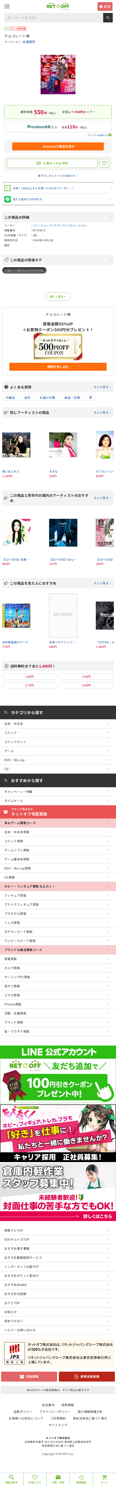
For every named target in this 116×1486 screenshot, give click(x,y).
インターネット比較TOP (21, 1266)
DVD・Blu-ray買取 (17, 868)
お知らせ (10, 1312)
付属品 (10, 397)
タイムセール (13, 800)
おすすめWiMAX (15, 1285)
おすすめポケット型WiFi (21, 1275)
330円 (86, 685)
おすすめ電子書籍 (16, 1248)
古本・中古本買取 (16, 832)
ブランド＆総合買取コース (23, 950)
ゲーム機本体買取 (16, 859)
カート (104, 1482)
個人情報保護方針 (90, 1411)
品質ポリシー (22, 1411)
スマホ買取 (12, 995)
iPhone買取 (12, 1004)
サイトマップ (58, 1425)
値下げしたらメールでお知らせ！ (58, 175)
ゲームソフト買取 (16, 850)
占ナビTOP (12, 1303)
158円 (29, 676)
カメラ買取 (12, 968)
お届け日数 (47, 397)
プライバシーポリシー (54, 1411)
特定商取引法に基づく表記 (58, 1445)
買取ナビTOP (13, 1230)
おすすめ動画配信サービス (23, 1257)
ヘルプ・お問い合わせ (20, 1330)
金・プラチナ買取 (16, 1031)
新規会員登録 (90, 1376)
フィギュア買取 (15, 895)
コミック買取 (13, 841)
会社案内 (48, 1405)
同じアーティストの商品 (61, 412)
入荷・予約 (58, 1482)
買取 (107, 6)
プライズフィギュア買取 (21, 904)
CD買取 (9, 877)
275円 (29, 685)
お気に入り (35, 1482)
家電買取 (10, 959)
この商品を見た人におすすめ (61, 583)
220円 (86, 676)
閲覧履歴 (81, 1482)
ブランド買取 (13, 1022)
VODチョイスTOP (16, 1239)
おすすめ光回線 (15, 1294)
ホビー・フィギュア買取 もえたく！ (29, 886)
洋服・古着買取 (15, 1013)
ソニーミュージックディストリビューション (59, 225)
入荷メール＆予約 (55, 163)
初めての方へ (13, 1321)
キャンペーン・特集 (18, 791)
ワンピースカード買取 (20, 941)
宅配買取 (32, 1376)
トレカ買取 (12, 922)
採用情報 (67, 1405)
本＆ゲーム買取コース (20, 823)
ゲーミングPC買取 (17, 977)
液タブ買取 (12, 986)
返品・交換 (72, 397)
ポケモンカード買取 (18, 931)
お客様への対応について (26, 1418)
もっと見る (101, 387)
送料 (27, 397)
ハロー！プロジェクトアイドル (24, 270)
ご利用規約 (58, 1418)
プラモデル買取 (15, 913)
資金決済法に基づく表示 (90, 1418)
